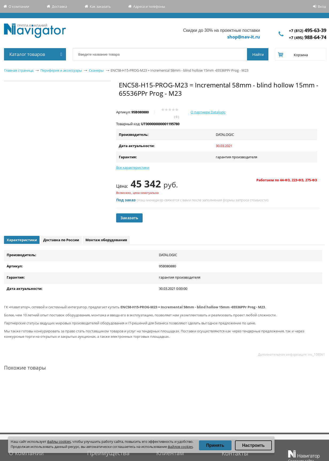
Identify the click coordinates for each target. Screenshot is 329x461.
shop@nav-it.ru (243, 37)
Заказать (129, 217)
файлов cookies (180, 446)
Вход (322, 6)
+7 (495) (307, 37)
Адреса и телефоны (149, 6)
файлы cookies (59, 441)
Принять (215, 445)
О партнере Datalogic (208, 112)
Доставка (59, 6)
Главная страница (18, 70)
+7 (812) (307, 30)
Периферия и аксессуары (61, 70)
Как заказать (100, 6)
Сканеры (96, 70)
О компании (19, 6)
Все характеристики (132, 167)
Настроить (253, 445)
